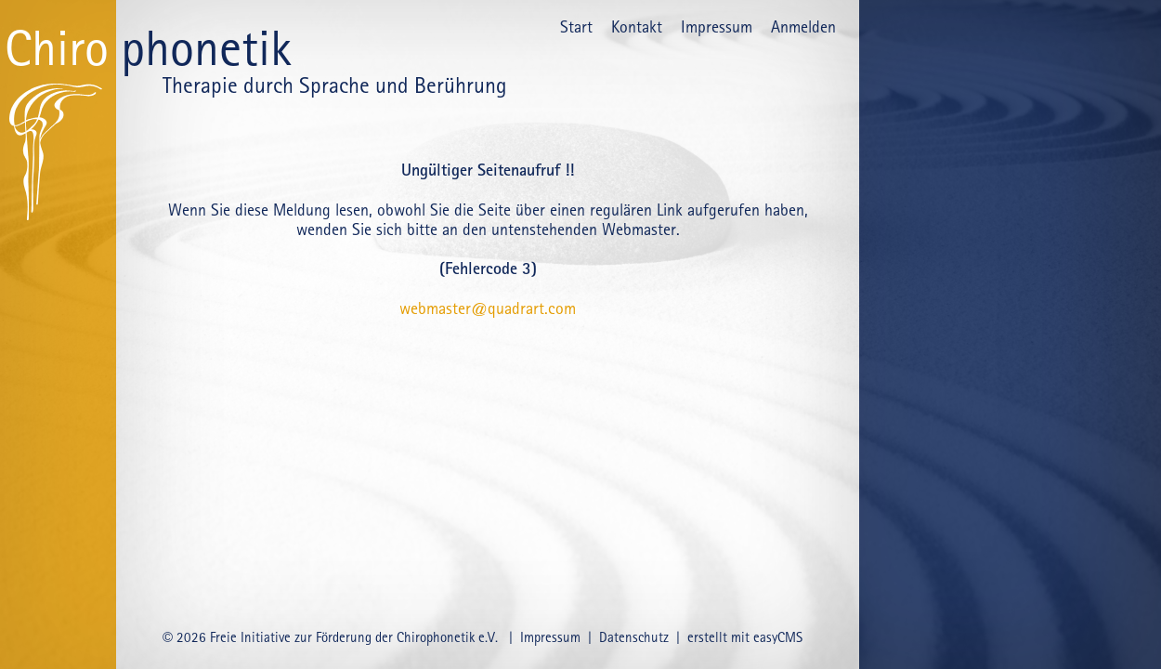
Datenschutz (634, 637)
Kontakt (636, 26)
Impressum (716, 26)
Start (576, 26)
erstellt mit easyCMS (746, 637)
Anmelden (803, 26)
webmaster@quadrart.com (487, 308)
